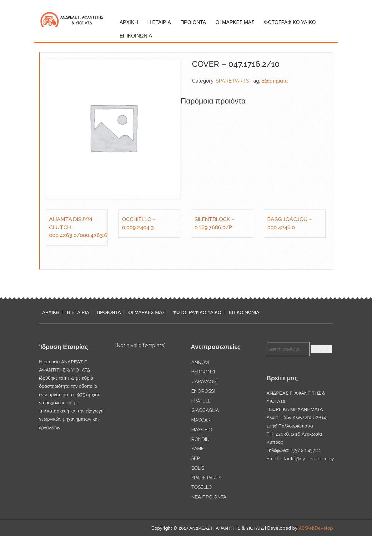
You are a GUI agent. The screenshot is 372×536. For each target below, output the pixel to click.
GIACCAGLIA (205, 410)
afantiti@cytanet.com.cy (307, 459)
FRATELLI (201, 401)
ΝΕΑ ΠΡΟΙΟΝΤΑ (208, 497)
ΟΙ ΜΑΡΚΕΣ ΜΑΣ (234, 22)
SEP (195, 458)
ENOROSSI (203, 391)
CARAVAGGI (204, 381)
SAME (197, 449)
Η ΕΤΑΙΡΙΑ (159, 22)
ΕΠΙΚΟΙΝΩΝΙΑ (136, 36)
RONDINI (200, 439)
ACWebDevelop (316, 528)
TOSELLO (201, 487)
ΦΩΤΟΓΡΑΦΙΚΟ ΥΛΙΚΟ (290, 22)
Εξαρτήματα (274, 81)
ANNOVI (200, 362)
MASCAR (201, 420)
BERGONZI (203, 372)
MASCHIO (201, 429)
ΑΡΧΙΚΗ (129, 22)
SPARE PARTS (232, 81)
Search (321, 349)
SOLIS (197, 468)
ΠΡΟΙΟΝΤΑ (193, 22)
